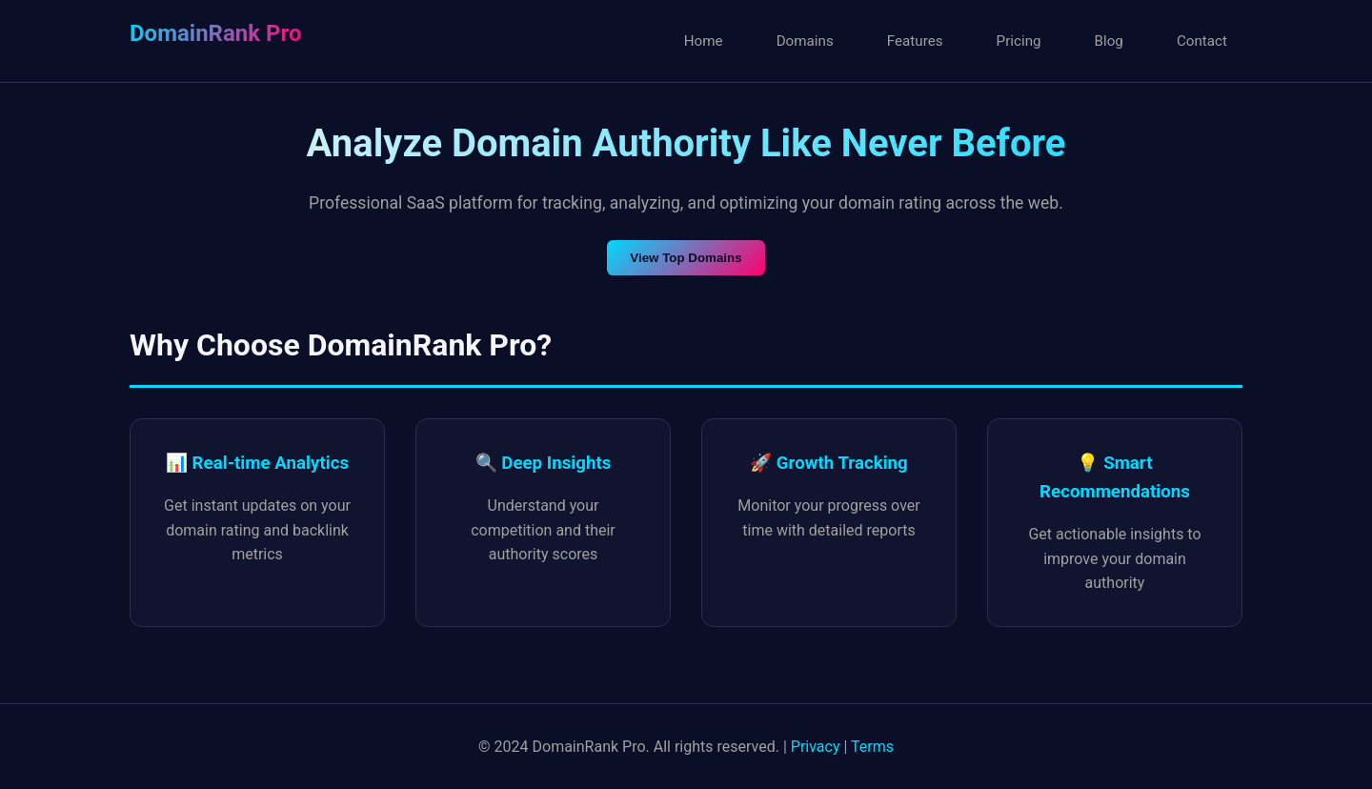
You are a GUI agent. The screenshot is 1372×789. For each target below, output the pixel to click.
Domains (805, 41)
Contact (1202, 41)
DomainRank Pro (215, 33)
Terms (872, 747)
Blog (1109, 41)
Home (703, 41)
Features (915, 41)
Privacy (815, 747)
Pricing (1019, 41)
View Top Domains (685, 258)
